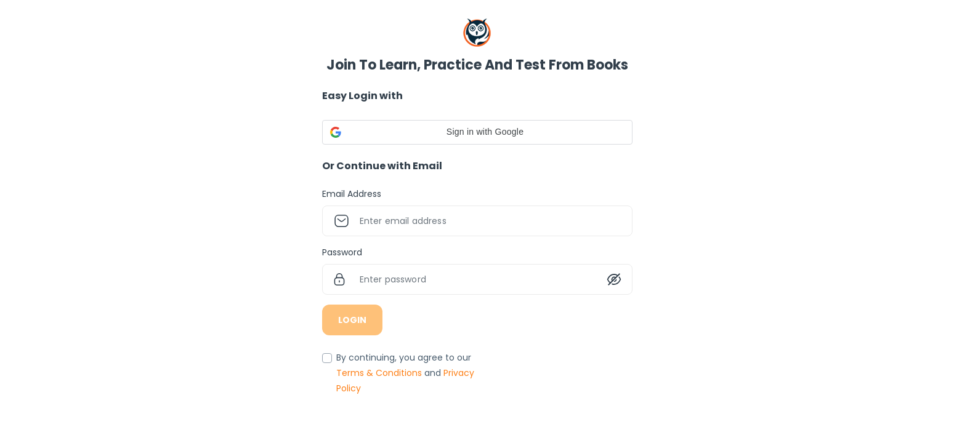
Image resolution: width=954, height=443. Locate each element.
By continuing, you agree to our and (405, 372)
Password (342, 252)
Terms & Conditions (380, 373)
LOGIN (352, 320)
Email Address (351, 194)
